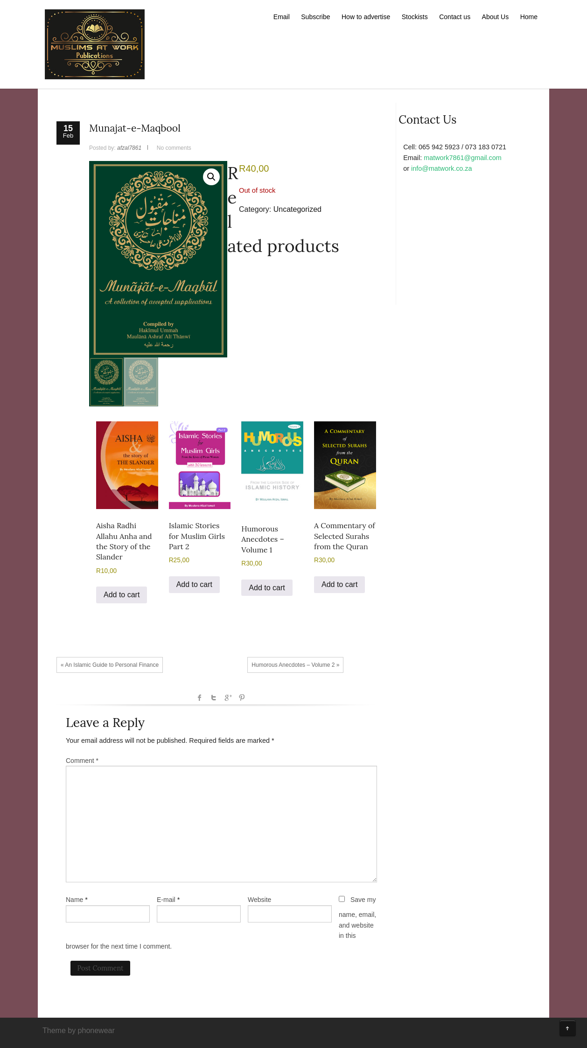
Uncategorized (297, 209)
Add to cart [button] (122, 595)
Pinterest (242, 698)
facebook (200, 698)
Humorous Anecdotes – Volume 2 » (295, 665)
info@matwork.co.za (441, 168)
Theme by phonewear (78, 1030)
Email (281, 17)
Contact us (454, 17)
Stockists (415, 17)
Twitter (214, 698)
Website (259, 899)
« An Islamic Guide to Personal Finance (110, 665)
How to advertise (366, 17)
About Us (495, 17)
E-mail (166, 899)
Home (529, 17)
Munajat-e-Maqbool (135, 128)
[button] (211, 176)
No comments (174, 148)
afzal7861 (129, 148)
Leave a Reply (105, 722)
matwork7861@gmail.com (463, 157)
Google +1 (228, 698)
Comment (82, 760)
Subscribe (315, 17)
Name (74, 899)
